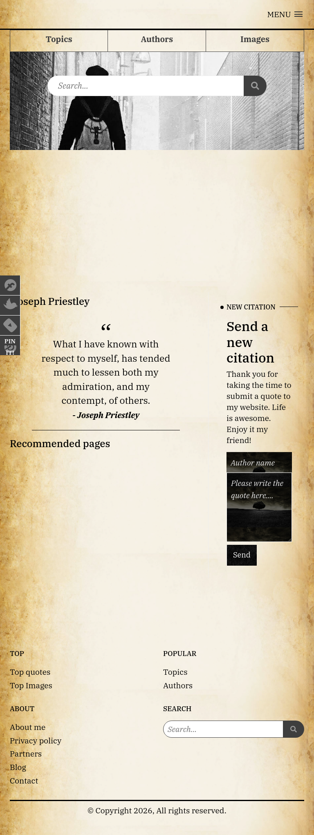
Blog (18, 767)
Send (242, 555)
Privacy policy (35, 740)
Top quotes (30, 672)
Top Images (31, 685)
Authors (178, 685)
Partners (26, 753)
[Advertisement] (157, 211)
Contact (24, 780)
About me (27, 727)
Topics (175, 672)
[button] (284, 14)
